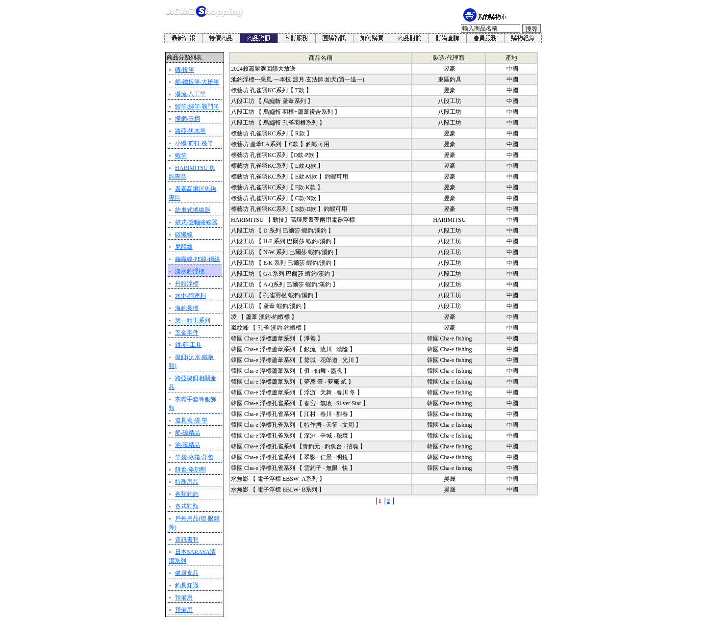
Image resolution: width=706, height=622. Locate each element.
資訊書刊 (187, 539)
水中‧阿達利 (190, 295)
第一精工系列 (192, 320)
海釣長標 (187, 308)
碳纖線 (184, 234)
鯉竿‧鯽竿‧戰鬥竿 (197, 106)
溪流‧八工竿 (190, 94)
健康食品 (187, 573)
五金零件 (187, 332)
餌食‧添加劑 (190, 469)
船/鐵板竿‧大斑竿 (197, 81)
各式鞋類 (187, 506)
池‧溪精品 (187, 444)
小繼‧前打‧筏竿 (194, 143)
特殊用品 (187, 481)
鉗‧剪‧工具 (188, 344)
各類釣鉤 (187, 494)
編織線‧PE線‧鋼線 (197, 259)
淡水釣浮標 (189, 271)
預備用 (184, 597)
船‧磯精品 (187, 432)
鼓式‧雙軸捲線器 (196, 222)
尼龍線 (184, 246)
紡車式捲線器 (192, 210)
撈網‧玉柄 (187, 118)
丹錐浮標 (187, 283)
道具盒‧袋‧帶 (191, 420)
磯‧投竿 (184, 69)
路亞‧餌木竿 (190, 131)
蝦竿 (181, 155)
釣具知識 (187, 585)
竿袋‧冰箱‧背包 (194, 457)
